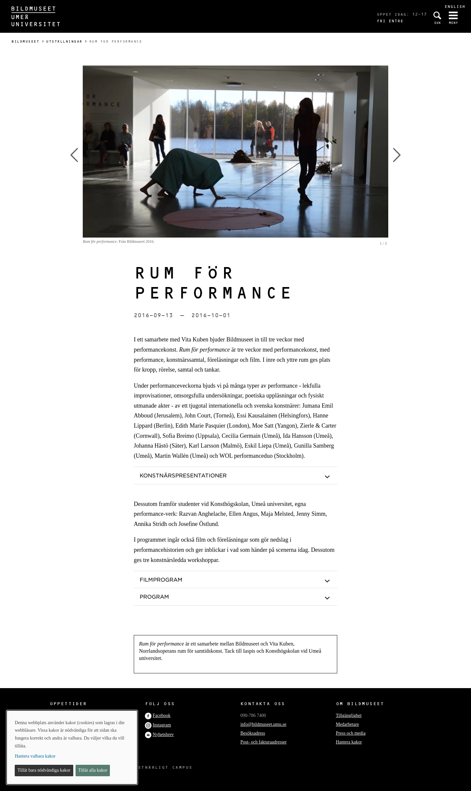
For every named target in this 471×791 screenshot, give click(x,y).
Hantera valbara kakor (35, 756)
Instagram (162, 725)
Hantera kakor (349, 742)
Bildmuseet (25, 41)
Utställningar (64, 41)
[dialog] (72, 747)
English (455, 6)
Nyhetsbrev (163, 734)
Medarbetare (347, 724)
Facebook (161, 715)
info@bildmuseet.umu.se (263, 724)
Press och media (351, 733)
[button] (235, 475)
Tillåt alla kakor (92, 770)
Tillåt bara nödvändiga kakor (44, 770)
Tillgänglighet (349, 715)
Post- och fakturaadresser (263, 742)
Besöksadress (252, 733)
